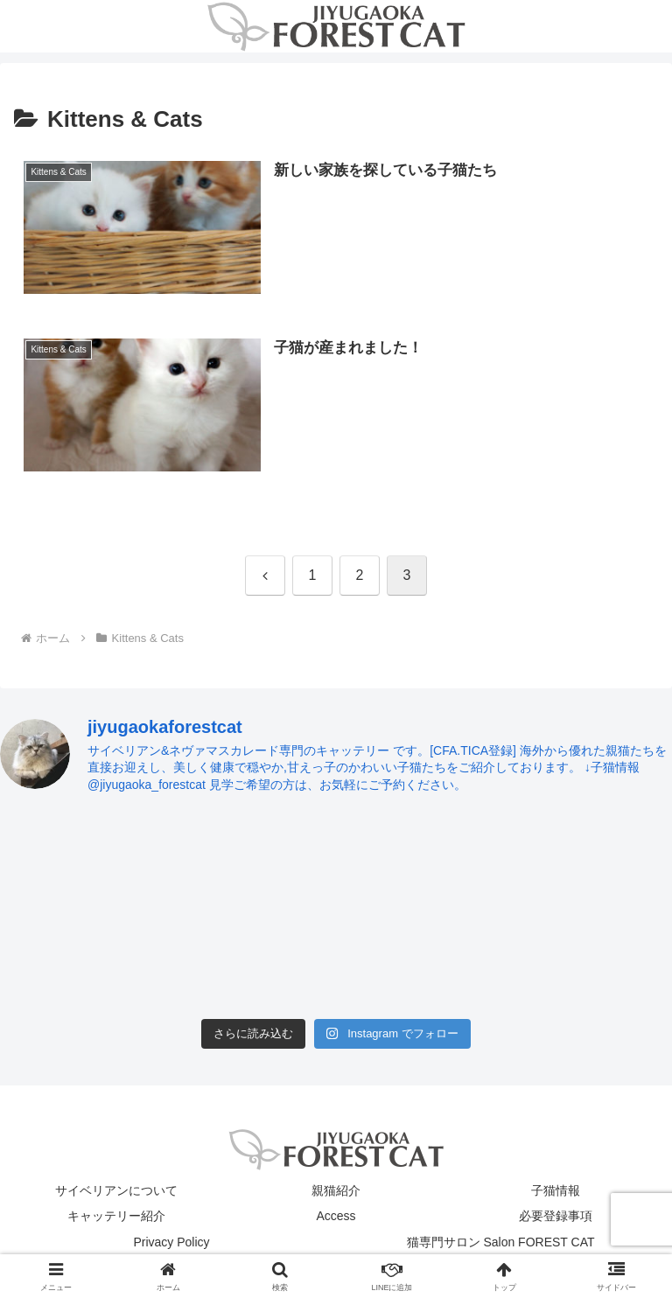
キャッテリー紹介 (116, 1216)
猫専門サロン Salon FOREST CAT (501, 1242)
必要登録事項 (555, 1216)
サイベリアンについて (116, 1190)
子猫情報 (555, 1190)
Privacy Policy (171, 1242)
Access (335, 1216)
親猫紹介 (336, 1190)
